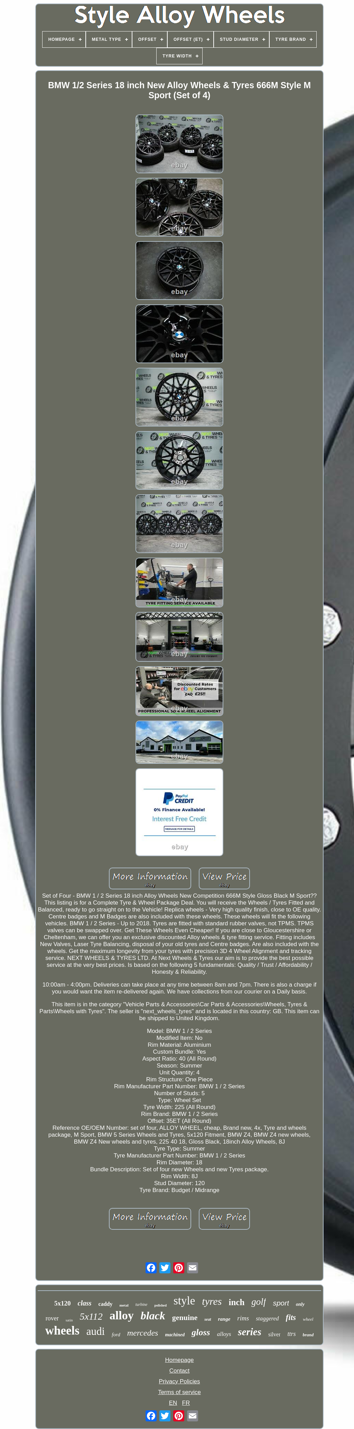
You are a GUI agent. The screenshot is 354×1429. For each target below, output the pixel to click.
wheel (308, 1319)
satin (69, 1320)
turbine (142, 1304)
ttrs (291, 1333)
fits (291, 1317)
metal (123, 1305)
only (300, 1304)
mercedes (142, 1332)
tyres (212, 1301)
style (184, 1300)
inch (237, 1302)
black (153, 1315)
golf (258, 1302)
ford (116, 1334)
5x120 (62, 1303)
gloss (201, 1332)
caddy (106, 1304)
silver (274, 1334)
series (249, 1331)
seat (207, 1319)
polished (160, 1305)
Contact (179, 1370)
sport (281, 1303)
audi (95, 1331)
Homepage (179, 1360)
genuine (184, 1317)
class (85, 1303)
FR (186, 1403)
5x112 (91, 1316)
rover (52, 1318)
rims (243, 1318)
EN (173, 1403)
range (224, 1319)
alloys (224, 1334)
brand (308, 1334)
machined (175, 1334)
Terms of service (179, 1392)
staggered (267, 1318)
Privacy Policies (179, 1381)
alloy (122, 1315)
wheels (62, 1330)
